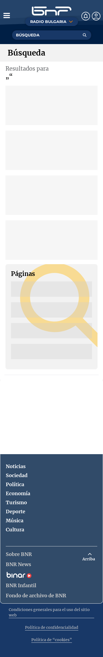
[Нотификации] (85, 16)
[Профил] (96, 16)
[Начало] (51, 11)
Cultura (15, 529)
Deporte (15, 511)
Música (14, 520)
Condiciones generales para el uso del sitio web (49, 612)
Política (15, 484)
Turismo (16, 502)
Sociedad (16, 475)
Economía (18, 493)
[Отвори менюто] (6, 15)
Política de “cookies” (51, 639)
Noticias (16, 466)
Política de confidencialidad (51, 627)
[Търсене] (84, 35)
